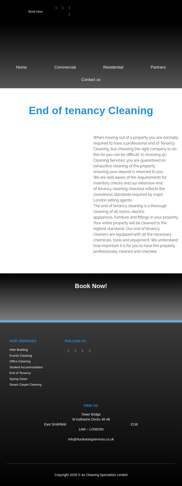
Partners (158, 67)
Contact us (90, 79)
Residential (113, 67)
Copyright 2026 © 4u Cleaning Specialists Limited (91, 475)
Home (21, 67)
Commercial (65, 67)
